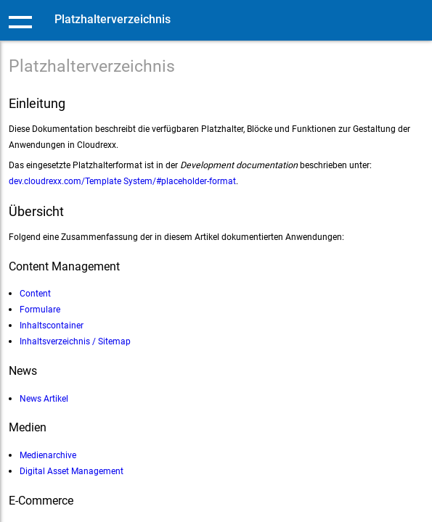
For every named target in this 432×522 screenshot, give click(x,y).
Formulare (40, 309)
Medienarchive (48, 455)
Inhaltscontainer (51, 325)
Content (35, 293)
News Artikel (44, 398)
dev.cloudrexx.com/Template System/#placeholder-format (122, 180)
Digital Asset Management (71, 470)
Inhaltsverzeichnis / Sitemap (75, 341)
